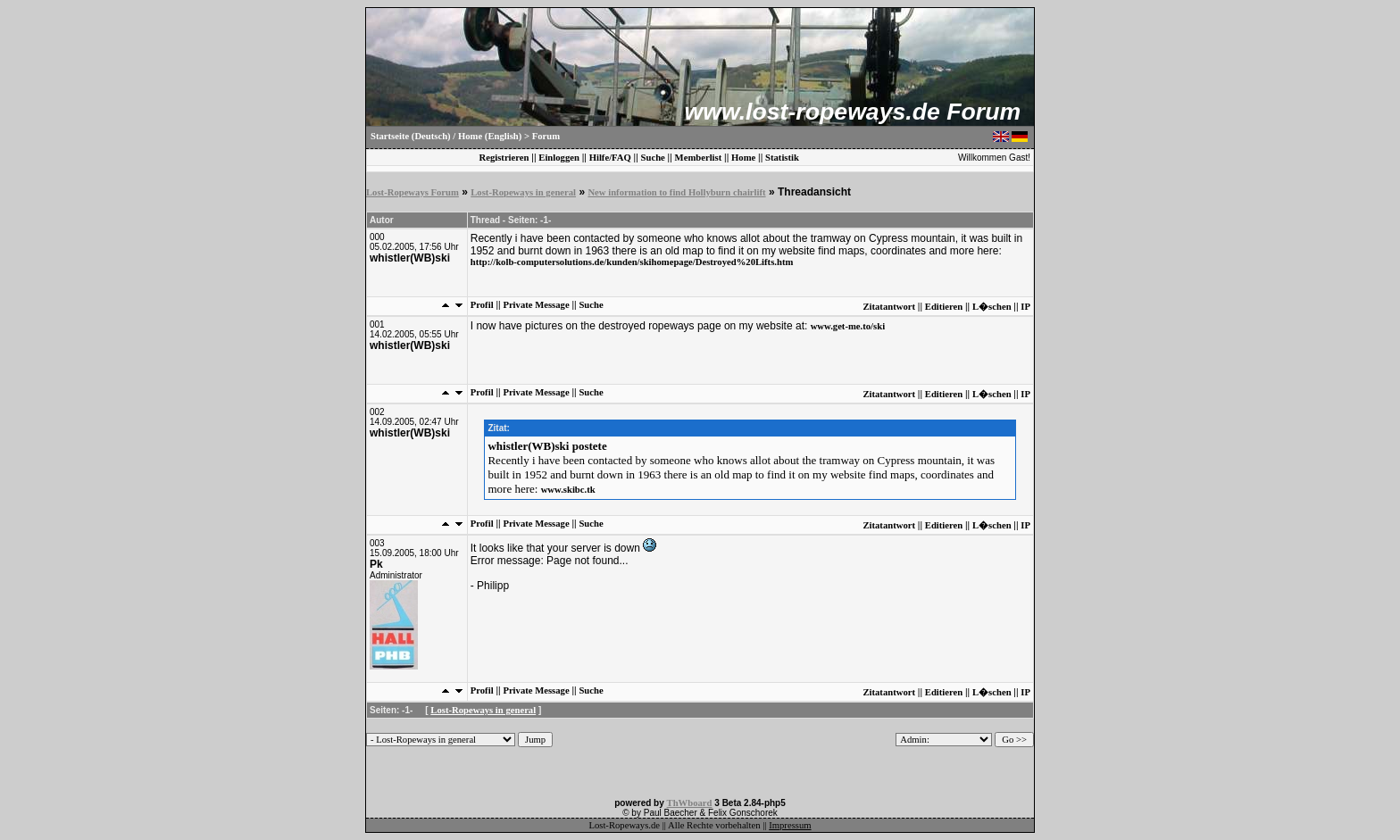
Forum (546, 136)
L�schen (992, 307)
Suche (653, 157)
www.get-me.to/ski (848, 326)
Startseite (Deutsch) (411, 136)
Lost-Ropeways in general (523, 192)
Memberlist (698, 157)
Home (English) (489, 136)
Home (743, 157)
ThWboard (689, 803)
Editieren (943, 307)
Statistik (782, 157)
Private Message (536, 305)
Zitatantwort (888, 307)
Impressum (790, 825)
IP (1025, 307)
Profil (482, 305)
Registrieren (504, 157)
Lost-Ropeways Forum (412, 192)
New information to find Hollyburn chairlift (676, 192)
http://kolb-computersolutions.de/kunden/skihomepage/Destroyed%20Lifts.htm (632, 262)
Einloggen (558, 157)
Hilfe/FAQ (610, 157)
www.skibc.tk (568, 490)
